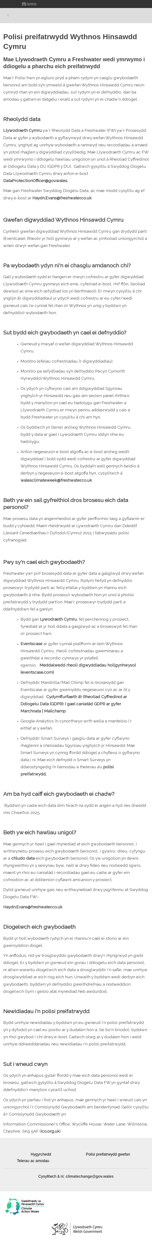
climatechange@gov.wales (90, 1176)
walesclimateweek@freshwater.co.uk (56, 480)
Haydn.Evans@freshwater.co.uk (62, 197)
